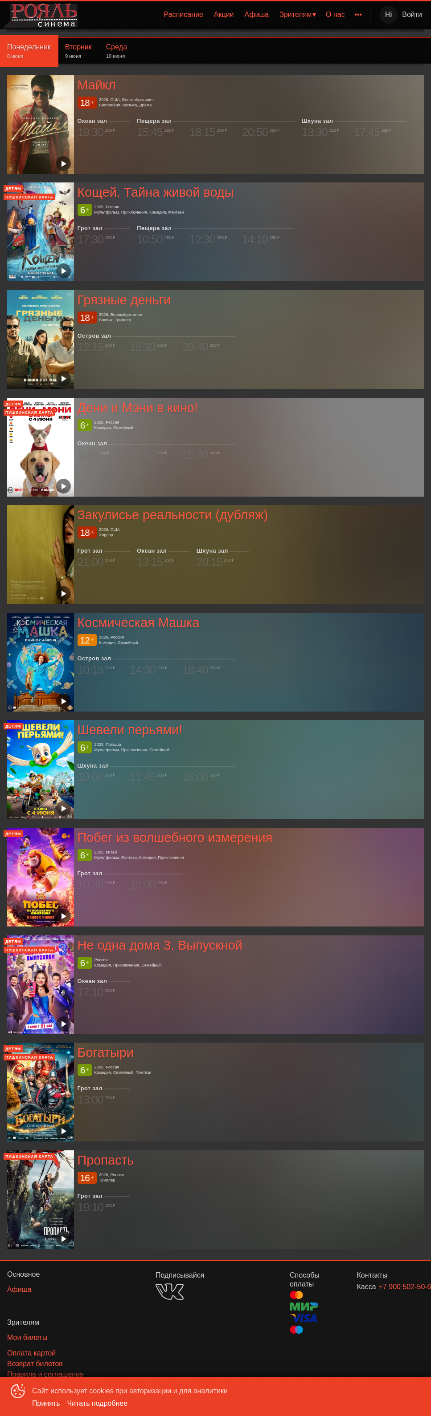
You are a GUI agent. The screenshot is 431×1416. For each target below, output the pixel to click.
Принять (46, 1403)
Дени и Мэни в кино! (138, 408)
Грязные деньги (124, 300)
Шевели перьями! (130, 730)
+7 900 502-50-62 (390, 1287)
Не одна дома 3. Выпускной (160, 945)
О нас (335, 14)
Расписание (183, 14)
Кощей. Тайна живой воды (156, 192)
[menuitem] (184, 15)
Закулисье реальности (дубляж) (173, 515)
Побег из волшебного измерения (175, 837)
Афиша (257, 14)
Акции (224, 14)
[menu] (225, 15)
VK (170, 1291)
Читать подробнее (97, 1403)
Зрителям (295, 14)
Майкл (97, 85)
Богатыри (106, 1052)
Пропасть (106, 1160)
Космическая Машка (139, 622)
